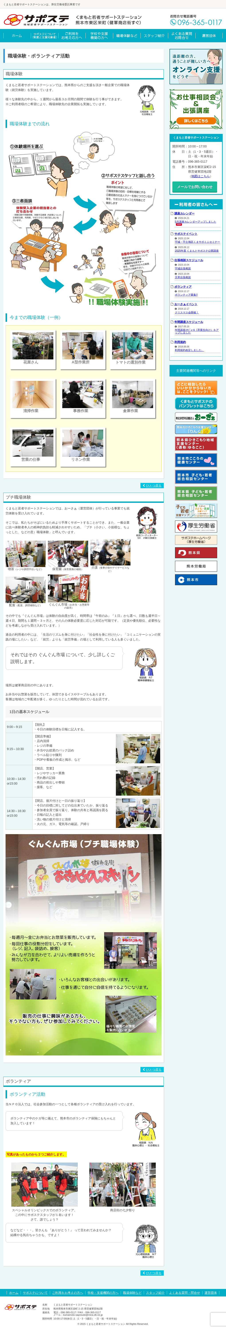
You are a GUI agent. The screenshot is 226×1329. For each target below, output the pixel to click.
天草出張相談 (183, 276)
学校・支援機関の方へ (103, 1292)
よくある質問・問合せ (184, 1292)
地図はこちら (200, 176)
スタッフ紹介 (155, 1292)
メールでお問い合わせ (196, 187)
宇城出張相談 (183, 267)
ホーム (13, 1292)
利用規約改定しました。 (189, 349)
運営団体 (211, 1292)
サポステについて (35, 1292)
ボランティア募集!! (186, 294)
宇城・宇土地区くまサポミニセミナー (197, 241)
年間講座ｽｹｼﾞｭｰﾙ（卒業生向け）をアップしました (197, 331)
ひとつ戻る (152, 485)
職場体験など (132, 1292)
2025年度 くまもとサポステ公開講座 (197, 250)
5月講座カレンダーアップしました (195, 221)
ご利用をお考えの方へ (67, 1292)
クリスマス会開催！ (187, 311)
